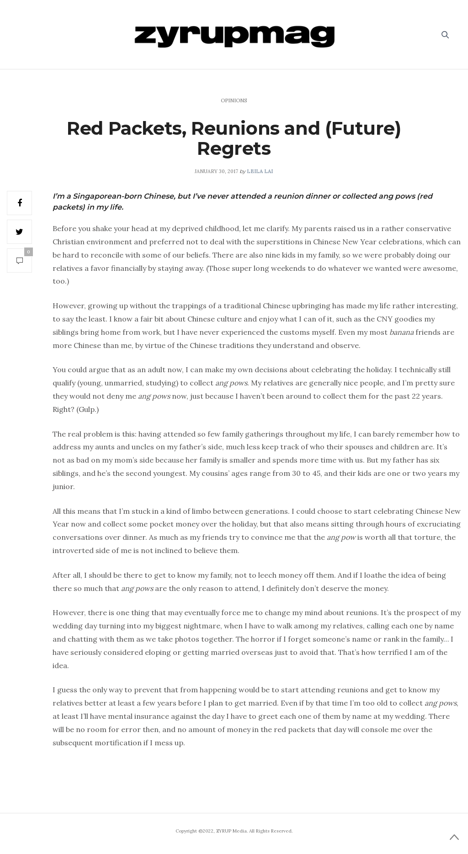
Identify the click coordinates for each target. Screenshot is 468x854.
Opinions (234, 100)
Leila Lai (260, 171)
